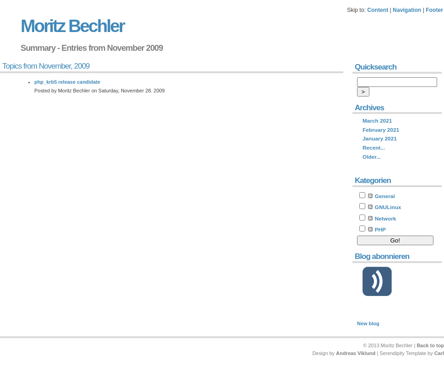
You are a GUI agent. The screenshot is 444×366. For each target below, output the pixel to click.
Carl (439, 353)
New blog (368, 323)
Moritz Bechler (72, 26)
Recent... (374, 148)
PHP (380, 229)
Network (385, 218)
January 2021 (380, 138)
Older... (372, 157)
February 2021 (381, 130)
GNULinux (388, 207)
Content (377, 10)
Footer (434, 10)
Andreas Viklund (355, 353)
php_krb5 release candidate (67, 82)
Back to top (430, 345)
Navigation (407, 10)
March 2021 (377, 121)
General (385, 196)
